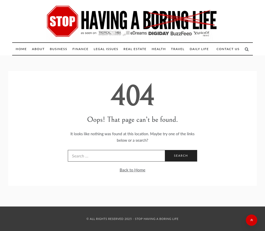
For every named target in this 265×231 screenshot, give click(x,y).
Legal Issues (106, 49)
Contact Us (228, 49)
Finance (80, 49)
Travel (178, 49)
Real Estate (134, 49)
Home (21, 49)
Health (159, 49)
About (38, 49)
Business (58, 49)
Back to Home (132, 169)
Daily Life (199, 49)
